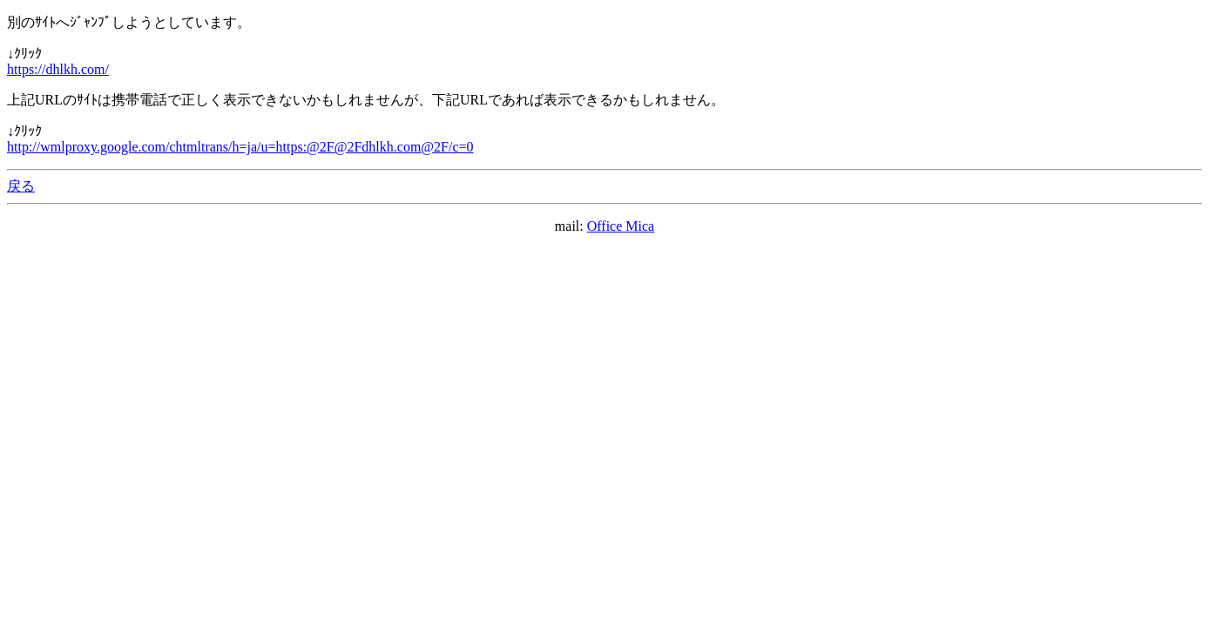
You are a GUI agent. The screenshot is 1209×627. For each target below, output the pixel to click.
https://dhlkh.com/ (58, 69)
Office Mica (620, 226)
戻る (21, 186)
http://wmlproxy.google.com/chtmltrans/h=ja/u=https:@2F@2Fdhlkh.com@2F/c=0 (240, 146)
